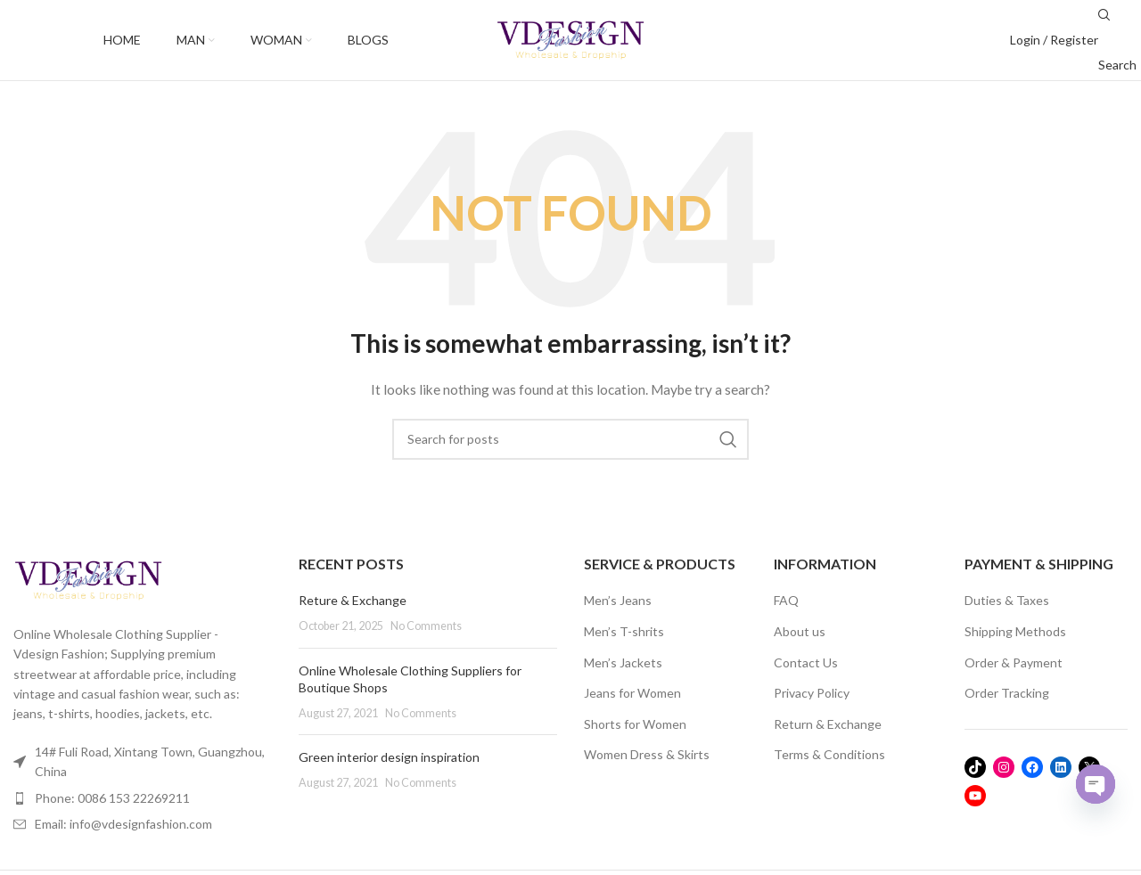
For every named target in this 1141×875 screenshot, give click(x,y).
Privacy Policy (812, 692)
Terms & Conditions (829, 754)
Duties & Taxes (1007, 600)
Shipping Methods (1015, 631)
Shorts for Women (635, 724)
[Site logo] (570, 38)
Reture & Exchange (352, 600)
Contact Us (806, 662)
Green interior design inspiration (389, 757)
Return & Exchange (828, 724)
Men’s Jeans (618, 600)
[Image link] (88, 578)
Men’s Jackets (623, 662)
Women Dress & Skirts (647, 754)
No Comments (426, 626)
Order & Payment (1014, 662)
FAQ (786, 600)
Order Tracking (1007, 692)
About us (799, 631)
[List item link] (142, 798)
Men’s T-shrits (624, 631)
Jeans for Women (632, 692)
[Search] (570, 439)
